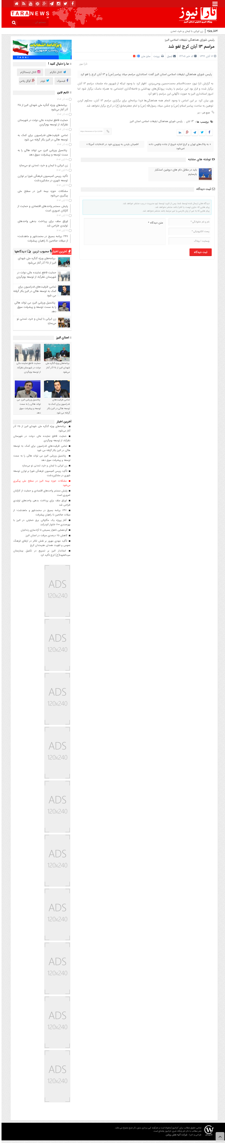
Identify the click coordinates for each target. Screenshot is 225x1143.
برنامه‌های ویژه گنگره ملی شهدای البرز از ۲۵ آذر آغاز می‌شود (35, 260)
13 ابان (188, 121)
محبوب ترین (40, 251)
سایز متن (144, 56)
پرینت (157, 56)
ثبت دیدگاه (204, 189)
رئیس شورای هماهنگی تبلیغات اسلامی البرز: (188, 40)
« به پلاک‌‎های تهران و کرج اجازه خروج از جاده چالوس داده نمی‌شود (178, 146)
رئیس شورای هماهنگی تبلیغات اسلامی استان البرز (154, 121)
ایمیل (168, 56)
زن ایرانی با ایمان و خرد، (189, 31)
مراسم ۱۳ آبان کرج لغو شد (190, 46)
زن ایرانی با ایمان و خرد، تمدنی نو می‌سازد (35, 321)
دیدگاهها (21, 251)
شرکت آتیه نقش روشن (175, 1135)
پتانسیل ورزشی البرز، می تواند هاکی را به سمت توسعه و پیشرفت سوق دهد (34, 307)
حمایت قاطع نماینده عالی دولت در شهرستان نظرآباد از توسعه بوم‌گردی (35, 274)
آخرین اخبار (60, 251)
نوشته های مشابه (199, 159)
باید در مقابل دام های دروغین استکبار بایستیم (174, 172)
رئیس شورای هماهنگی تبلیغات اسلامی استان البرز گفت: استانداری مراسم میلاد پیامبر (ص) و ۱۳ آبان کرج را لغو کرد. (144, 74)
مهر (197, 112)
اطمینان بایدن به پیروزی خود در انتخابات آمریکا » (111, 144)
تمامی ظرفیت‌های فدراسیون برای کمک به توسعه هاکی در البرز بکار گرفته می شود (33, 291)
